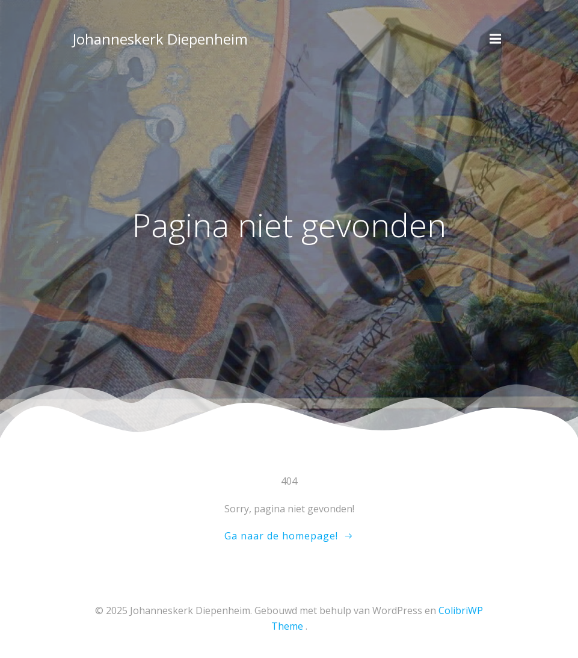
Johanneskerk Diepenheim (160, 39)
